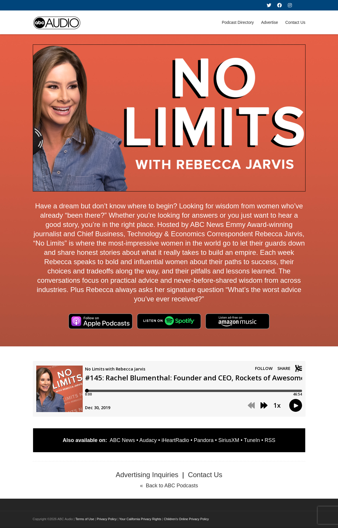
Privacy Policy (106, 519)
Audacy (148, 440)
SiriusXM (228, 440)
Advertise (269, 22)
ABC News (122, 440)
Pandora (204, 440)
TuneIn (252, 440)
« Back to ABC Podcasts (169, 485)
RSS (270, 440)
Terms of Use (84, 519)
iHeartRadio (175, 440)
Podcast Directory (238, 22)
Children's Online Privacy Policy (186, 519)
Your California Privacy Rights (140, 519)
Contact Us (295, 22)
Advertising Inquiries (147, 475)
